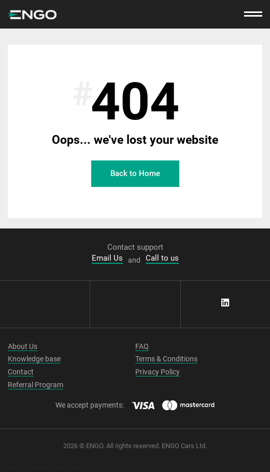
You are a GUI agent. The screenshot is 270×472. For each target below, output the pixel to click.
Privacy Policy (157, 372)
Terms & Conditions (166, 359)
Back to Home (135, 173)
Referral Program (35, 385)
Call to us (162, 258)
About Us (22, 346)
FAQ (142, 346)
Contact (21, 372)
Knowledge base (34, 359)
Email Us (107, 258)
